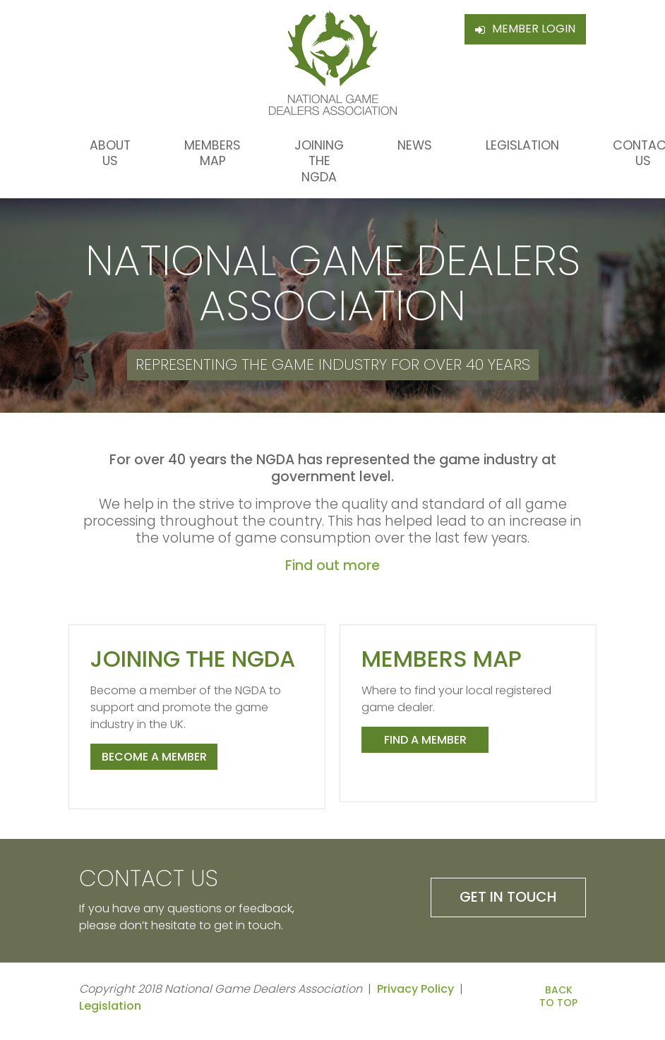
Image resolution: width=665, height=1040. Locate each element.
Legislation (522, 145)
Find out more (332, 565)
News (414, 145)
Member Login (533, 28)
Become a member (154, 757)
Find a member (425, 740)
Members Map (212, 153)
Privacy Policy (415, 989)
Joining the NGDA (319, 161)
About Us (110, 153)
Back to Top (558, 996)
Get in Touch (508, 897)
